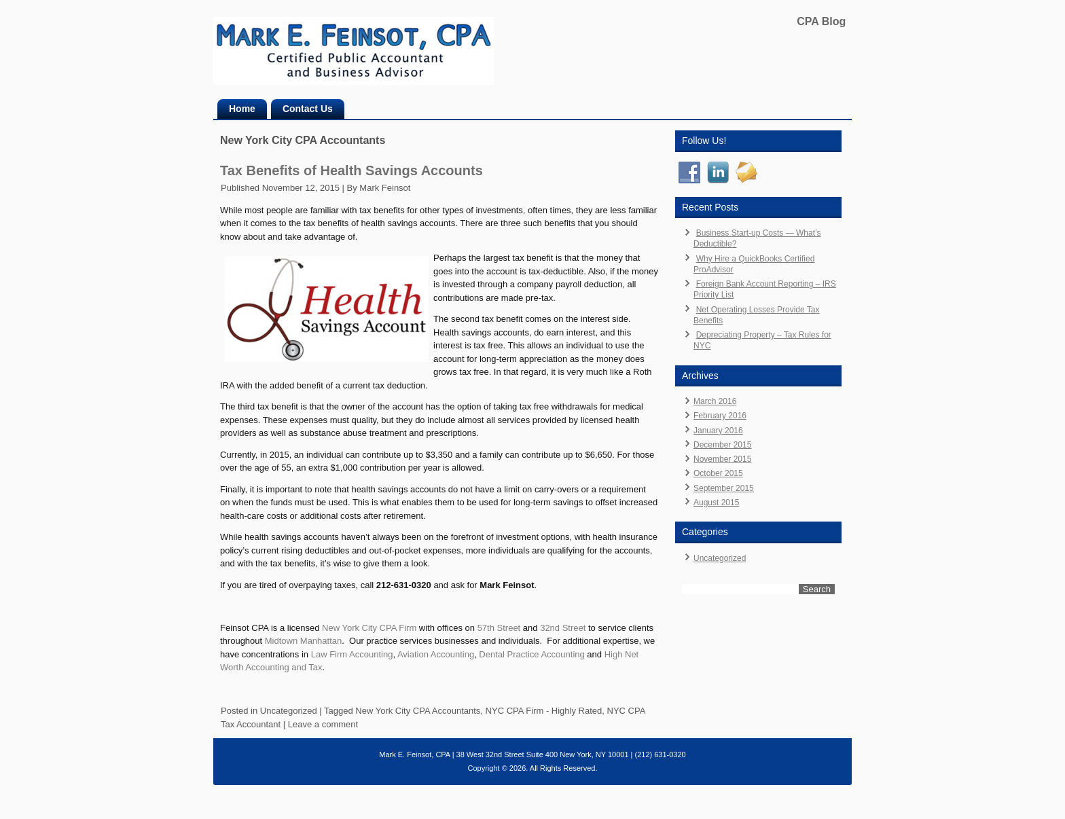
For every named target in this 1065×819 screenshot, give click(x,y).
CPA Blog (821, 21)
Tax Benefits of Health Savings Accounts (351, 170)
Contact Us (308, 108)
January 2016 (718, 430)
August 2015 (716, 502)
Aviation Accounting (435, 654)
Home (242, 108)
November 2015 (722, 459)
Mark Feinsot (384, 188)
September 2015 (723, 488)
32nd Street (562, 628)
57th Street (499, 628)
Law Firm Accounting (352, 654)
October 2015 (718, 473)
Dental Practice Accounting (531, 654)
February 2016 (719, 415)
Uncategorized (288, 711)
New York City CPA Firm (369, 628)
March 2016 (714, 401)
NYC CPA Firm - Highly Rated (544, 711)
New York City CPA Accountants (417, 711)
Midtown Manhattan (303, 641)
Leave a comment (323, 724)
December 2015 (722, 445)
